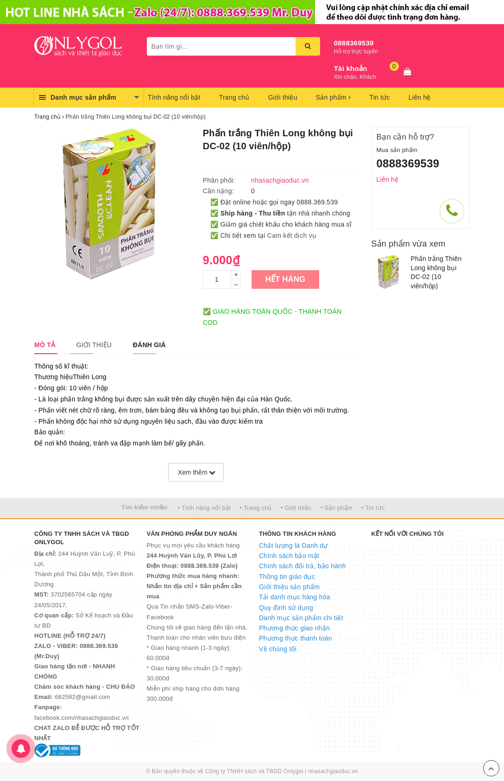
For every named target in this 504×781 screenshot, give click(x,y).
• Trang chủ (255, 507)
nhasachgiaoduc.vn (333, 771)
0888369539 (354, 43)
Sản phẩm (333, 97)
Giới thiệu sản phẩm (289, 587)
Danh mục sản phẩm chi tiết (301, 618)
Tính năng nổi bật (174, 97)
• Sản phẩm (337, 507)
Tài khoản (350, 68)
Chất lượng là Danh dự (293, 545)
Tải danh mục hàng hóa (294, 597)
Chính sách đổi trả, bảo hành (302, 566)
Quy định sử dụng (286, 607)
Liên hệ (420, 97)
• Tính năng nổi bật (204, 507)
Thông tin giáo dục (287, 576)
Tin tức (379, 97)
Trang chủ (234, 97)
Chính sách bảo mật (289, 555)
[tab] (44, 345)
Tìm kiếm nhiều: (145, 507)
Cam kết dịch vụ (291, 235)
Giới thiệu (282, 97)
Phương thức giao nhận (294, 628)
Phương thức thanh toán (295, 638)
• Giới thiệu (296, 507)
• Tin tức (372, 507)
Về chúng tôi (277, 649)
